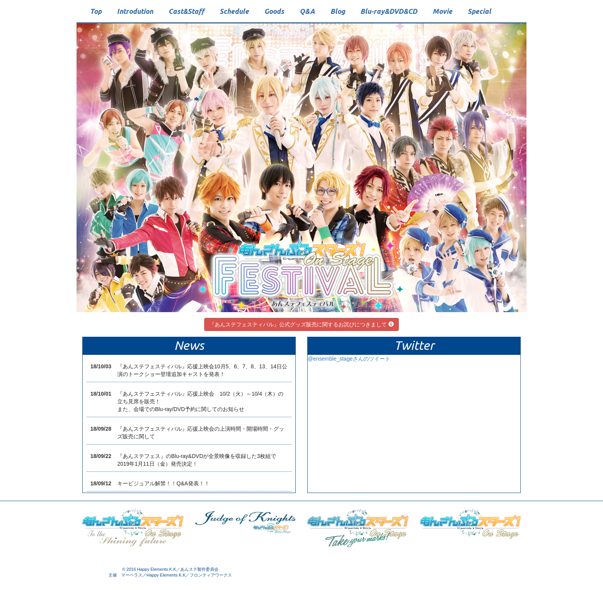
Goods (274, 11)
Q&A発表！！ (193, 483)
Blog (337, 11)
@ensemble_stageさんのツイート (349, 359)
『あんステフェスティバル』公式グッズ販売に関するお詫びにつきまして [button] (301, 324)
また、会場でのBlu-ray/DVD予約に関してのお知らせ (180, 409)
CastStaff (186, 11)
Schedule (234, 11)
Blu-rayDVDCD (388, 11)
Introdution (135, 11)
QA (307, 11)
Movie (442, 11)
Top (96, 11)
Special (479, 11)
